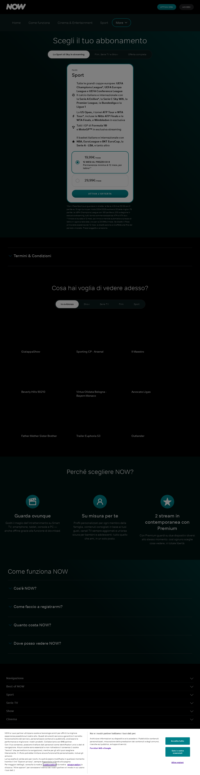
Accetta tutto (177, 740)
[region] (100, 752)
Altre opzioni (177, 762)
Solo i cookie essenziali (178, 751)
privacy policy (74, 764)
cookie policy (49, 764)
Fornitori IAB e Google (100, 748)
